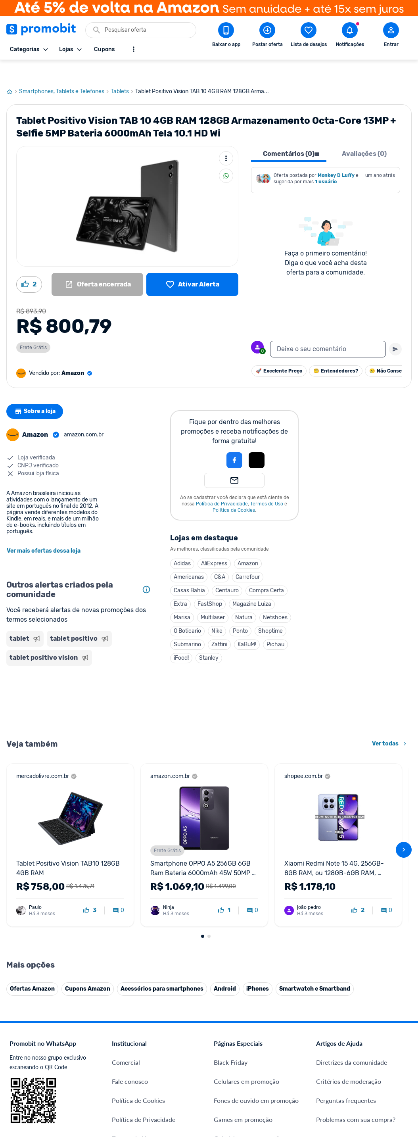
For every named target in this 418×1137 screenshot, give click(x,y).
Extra (180, 585)
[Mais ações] (226, 139)
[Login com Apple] (257, 441)
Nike (216, 612)
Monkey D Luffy (336, 156)
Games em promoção (243, 1100)
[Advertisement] (80, 682)
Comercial (126, 1043)
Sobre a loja (37, 392)
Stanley (209, 639)
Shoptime (270, 612)
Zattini (219, 625)
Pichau (275, 625)
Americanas (189, 558)
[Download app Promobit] (226, 36)
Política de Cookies (234, 491)
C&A (219, 558)
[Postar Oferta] (267, 36)
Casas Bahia (189, 571)
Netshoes (275, 598)
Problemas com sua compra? (355, 1100)
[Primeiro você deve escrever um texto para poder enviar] (395, 330)
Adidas (182, 544)
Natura (244, 598)
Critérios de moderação (348, 1062)
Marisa (182, 598)
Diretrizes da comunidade (351, 1043)
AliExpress (214, 544)
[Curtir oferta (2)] (29, 265)
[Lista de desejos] (192, 265)
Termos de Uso (266, 485)
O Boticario (187, 612)
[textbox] (328, 330)
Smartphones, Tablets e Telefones (65, 72)
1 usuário (326, 162)
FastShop (209, 585)
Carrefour (248, 558)
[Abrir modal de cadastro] (391, 36)
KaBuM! (247, 625)
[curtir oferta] (90, 891)
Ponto (240, 612)
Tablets (123, 72)
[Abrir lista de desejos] (308, 36)
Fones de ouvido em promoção (256, 1081)
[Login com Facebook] (234, 441)
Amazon (248, 544)
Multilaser (213, 598)
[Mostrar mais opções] (134, 49)
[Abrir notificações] (349, 36)
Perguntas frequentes (346, 1081)
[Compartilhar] (226, 157)
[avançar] (404, 831)
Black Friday (230, 1043)
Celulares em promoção (246, 1062)
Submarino (187, 625)
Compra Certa (266, 571)
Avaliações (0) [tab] (364, 134)
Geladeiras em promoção (248, 1119)
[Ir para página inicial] (12, 72)
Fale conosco (130, 1062)
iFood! (181, 639)
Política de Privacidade (222, 485)
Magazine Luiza (251, 585)
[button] (207, 441)
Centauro (227, 571)
